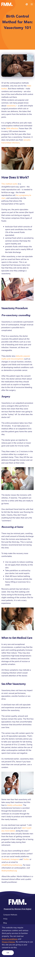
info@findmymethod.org (11, 865)
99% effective (12, 128)
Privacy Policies (8, 942)
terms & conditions (10, 939)
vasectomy (11, 105)
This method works (9, 184)
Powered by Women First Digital (17, 909)
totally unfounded (14, 805)
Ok (8, 952)
